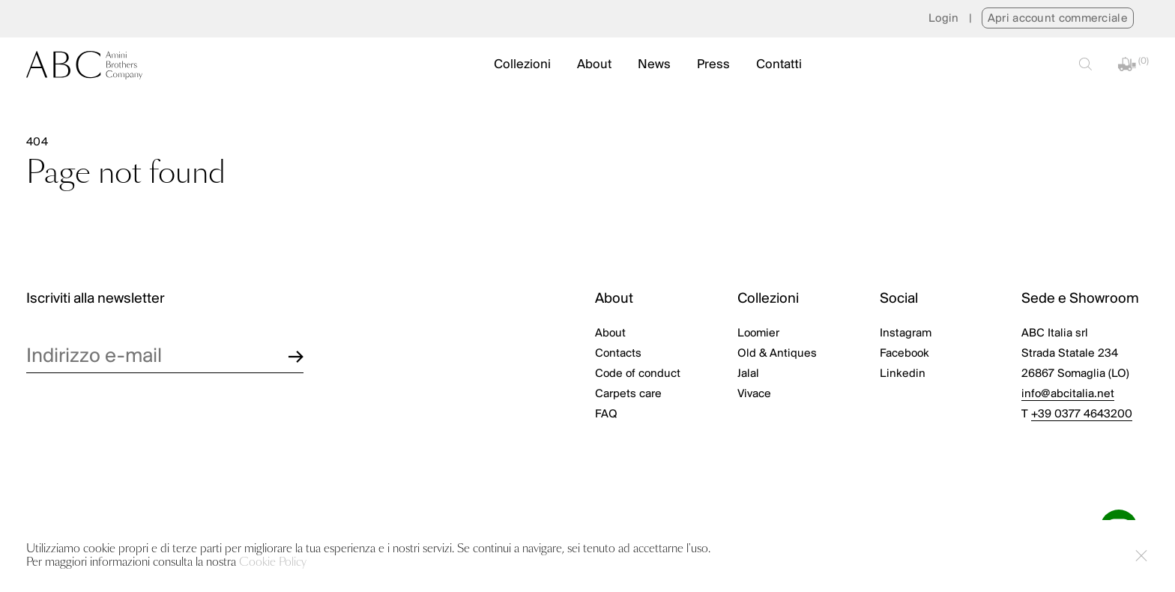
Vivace (754, 394)
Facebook (904, 354)
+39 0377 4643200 (1081, 414)
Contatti (779, 65)
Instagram (905, 333)
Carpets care (628, 394)
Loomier (758, 333)
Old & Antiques (777, 354)
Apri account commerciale (1058, 19)
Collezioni (522, 65)
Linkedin (902, 374)
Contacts (618, 354)
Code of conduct (637, 374)
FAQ (606, 414)
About (594, 65)
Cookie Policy (272, 562)
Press (713, 65)
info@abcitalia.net (1067, 394)
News (654, 65)
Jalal (748, 374)
